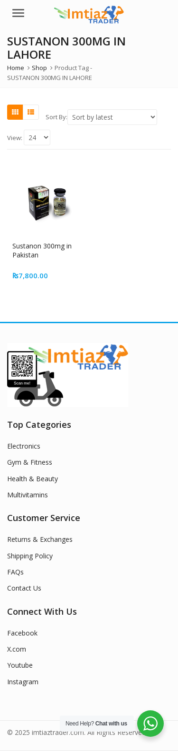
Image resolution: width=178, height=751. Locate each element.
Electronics (23, 446)
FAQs (15, 571)
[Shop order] (112, 117)
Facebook (22, 632)
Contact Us (24, 587)
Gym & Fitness (29, 462)
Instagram (22, 681)
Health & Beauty (32, 478)
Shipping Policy (30, 555)
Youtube (20, 665)
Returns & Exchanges (40, 539)
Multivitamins (27, 494)
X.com (16, 649)
